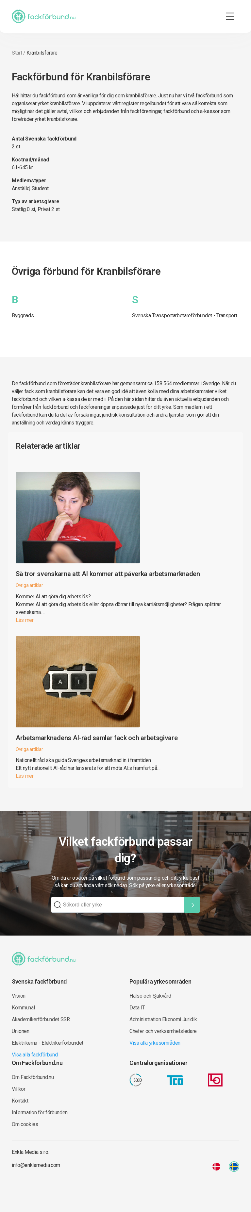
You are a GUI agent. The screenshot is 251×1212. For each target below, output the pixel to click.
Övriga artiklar (29, 585)
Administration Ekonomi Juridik (163, 1019)
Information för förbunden (40, 1112)
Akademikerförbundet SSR (41, 1019)
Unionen (20, 1031)
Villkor (18, 1089)
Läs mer (25, 620)
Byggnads (23, 315)
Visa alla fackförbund (35, 1055)
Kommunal (23, 1007)
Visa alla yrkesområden (154, 1043)
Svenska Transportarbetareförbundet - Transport (184, 315)
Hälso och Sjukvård (150, 996)
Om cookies (25, 1124)
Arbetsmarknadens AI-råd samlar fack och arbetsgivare (96, 738)
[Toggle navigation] (230, 16)
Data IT (137, 1007)
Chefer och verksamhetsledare (163, 1031)
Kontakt (20, 1101)
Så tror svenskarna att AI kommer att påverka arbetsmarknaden (108, 574)
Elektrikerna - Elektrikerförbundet (47, 1043)
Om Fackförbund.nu (33, 1077)
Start (17, 53)
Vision (18, 996)
